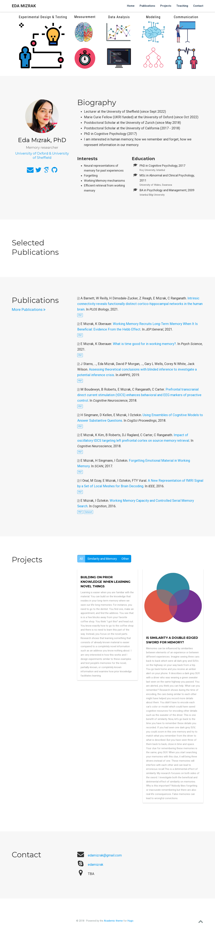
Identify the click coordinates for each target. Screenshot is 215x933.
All (81, 558)
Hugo (130, 920)
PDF (80, 315)
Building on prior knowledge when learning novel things (105, 581)
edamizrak (95, 865)
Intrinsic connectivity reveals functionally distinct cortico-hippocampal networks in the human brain (140, 303)
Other (125, 558)
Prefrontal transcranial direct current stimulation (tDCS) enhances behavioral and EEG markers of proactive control (139, 395)
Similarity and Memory (102, 558)
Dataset (88, 512)
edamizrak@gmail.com (105, 855)
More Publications (29, 309)
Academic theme (113, 920)
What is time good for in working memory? (144, 344)
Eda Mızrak (24, 6)
